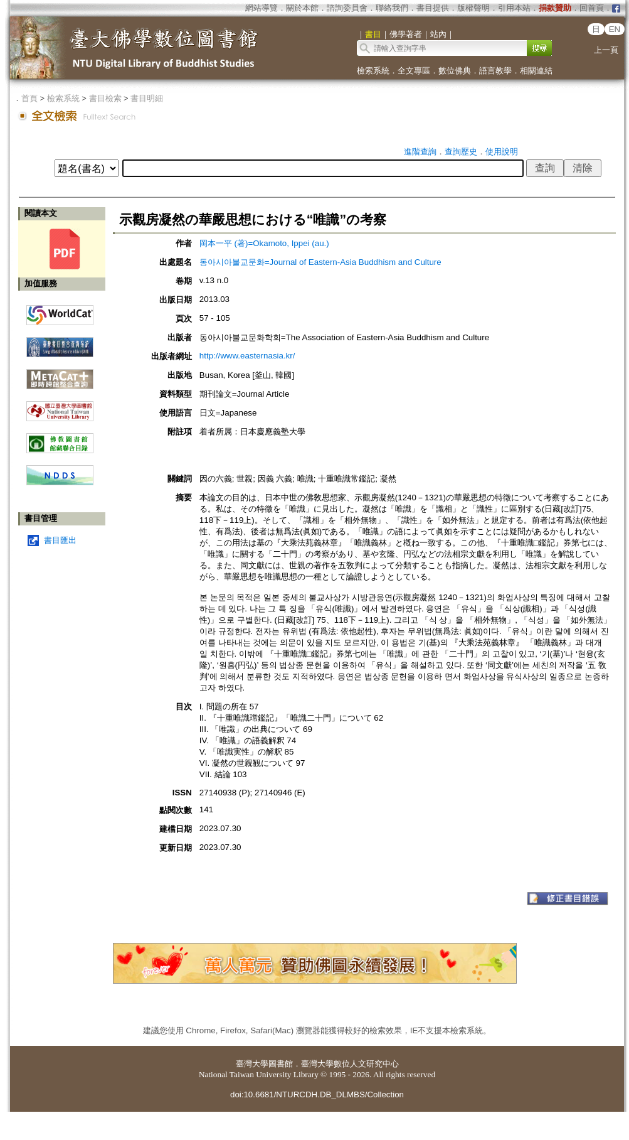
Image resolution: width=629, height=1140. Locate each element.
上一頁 (606, 50)
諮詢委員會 (347, 8)
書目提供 (432, 8)
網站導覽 (261, 8)
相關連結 (536, 70)
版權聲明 (473, 8)
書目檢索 (105, 98)
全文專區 (414, 70)
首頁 (29, 98)
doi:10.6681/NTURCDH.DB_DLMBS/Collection (317, 1094)
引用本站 (514, 8)
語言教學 (495, 70)
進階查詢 (420, 151)
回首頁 (591, 8)
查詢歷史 (461, 151)
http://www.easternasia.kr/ (247, 355)
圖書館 (280, 1063)
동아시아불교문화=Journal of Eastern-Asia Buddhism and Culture (320, 262)
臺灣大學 (252, 1063)
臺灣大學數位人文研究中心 (350, 1063)
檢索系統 (373, 70)
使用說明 (501, 151)
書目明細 (146, 98)
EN (615, 29)
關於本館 (302, 8)
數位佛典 (454, 70)
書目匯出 (60, 540)
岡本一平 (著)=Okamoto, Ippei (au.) (264, 243)
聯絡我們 (392, 8)
